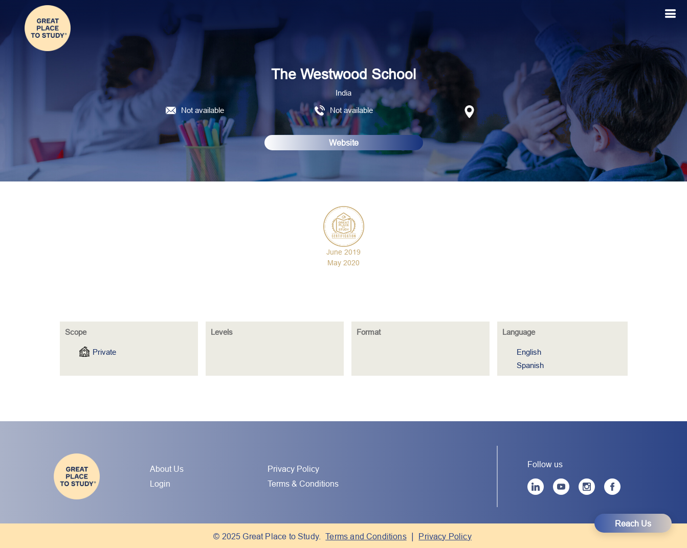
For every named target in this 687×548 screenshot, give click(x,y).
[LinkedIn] (535, 486)
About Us (167, 468)
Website (344, 142)
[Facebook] (612, 486)
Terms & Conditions (303, 483)
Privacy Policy (293, 468)
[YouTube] (561, 486)
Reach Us (633, 523)
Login (160, 483)
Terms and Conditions (366, 536)
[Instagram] (587, 486)
